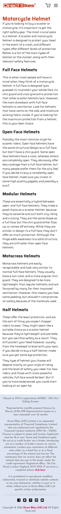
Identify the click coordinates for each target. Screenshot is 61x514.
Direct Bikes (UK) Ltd (35, 508)
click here (40, 470)
